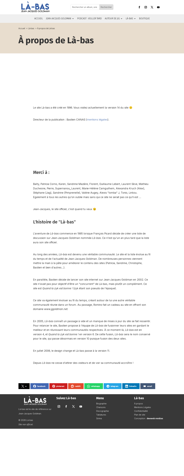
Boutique (144, 19)
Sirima (99, 418)
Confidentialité (141, 411)
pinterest (58, 386)
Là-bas (129, 19)
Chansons (101, 407)
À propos (138, 403)
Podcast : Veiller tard (89, 19)
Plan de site (139, 414)
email (147, 386)
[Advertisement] (92, 77)
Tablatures (101, 414)
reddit (75, 386)
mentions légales (97, 119)
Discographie (102, 411)
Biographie (101, 403)
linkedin (130, 386)
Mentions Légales (142, 407)
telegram (112, 386)
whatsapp (93, 386)
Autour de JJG (112, 19)
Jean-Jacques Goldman (58, 19)
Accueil (38, 19)
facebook (39, 386)
